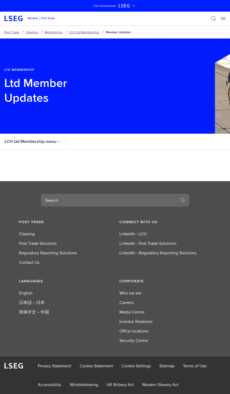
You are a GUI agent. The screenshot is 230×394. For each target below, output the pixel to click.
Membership (53, 32)
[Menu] (223, 18)
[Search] (213, 18)
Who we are (130, 293)
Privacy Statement (54, 366)
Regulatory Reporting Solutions (48, 253)
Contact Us (29, 262)
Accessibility (49, 385)
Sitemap (166, 366)
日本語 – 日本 (32, 302)
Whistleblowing (84, 385)
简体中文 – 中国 (34, 312)
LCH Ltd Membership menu (33, 141)
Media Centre (132, 312)
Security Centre (133, 340)
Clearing (32, 32)
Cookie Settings (136, 366)
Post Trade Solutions (38, 243)
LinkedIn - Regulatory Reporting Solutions (157, 253)
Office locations (133, 331)
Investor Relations (135, 321)
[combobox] (109, 200)
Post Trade (11, 32)
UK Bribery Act (120, 385)
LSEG (127, 5)
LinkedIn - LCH (132, 234)
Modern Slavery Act (160, 385)
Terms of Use (195, 366)
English (26, 293)
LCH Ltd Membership (84, 32)
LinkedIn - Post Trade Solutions (147, 243)
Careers (126, 302)
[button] (65, 221)
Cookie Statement (96, 366)
